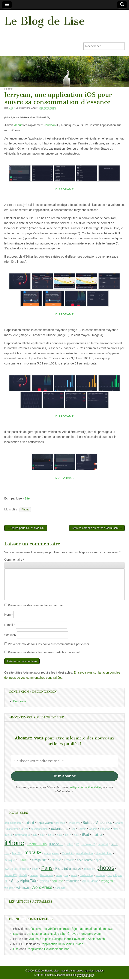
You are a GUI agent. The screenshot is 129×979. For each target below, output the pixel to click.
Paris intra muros (68, 868)
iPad (85, 834)
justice (69, 844)
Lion (6, 853)
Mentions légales (94, 970)
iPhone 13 (56, 844)
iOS (35, 834)
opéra (99, 860)
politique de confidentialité (85, 787)
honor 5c (105, 828)
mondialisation (84, 853)
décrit (18, 125)
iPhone (8, 89)
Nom (8, 614)
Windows (22, 887)
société (100, 875)
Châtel (119, 822)
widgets (9, 887)
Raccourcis (46, 875)
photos (105, 867)
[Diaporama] (64, 189)
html (115, 828)
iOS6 (60, 834)
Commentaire (14, 559)
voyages (107, 881)
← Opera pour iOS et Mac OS (25, 528)
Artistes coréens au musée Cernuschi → (97, 528)
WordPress (42, 887)
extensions (59, 829)
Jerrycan (50, 125)
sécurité (57, 881)
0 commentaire (47, 107)
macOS (33, 852)
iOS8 (77, 834)
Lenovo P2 (88, 844)
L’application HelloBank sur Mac (61, 944)
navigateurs (39, 860)
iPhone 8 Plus (37, 844)
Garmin (82, 828)
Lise (11, 107)
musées (23, 860)
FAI (73, 828)
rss (66, 875)
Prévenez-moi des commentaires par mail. (36, 605)
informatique (22, 834)
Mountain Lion (104, 853)
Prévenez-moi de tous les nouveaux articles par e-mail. (44, 652)
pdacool (89, 868)
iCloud (8, 834)
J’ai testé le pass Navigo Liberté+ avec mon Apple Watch (64, 933)
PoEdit (23, 875)
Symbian (44, 881)
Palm (35, 868)
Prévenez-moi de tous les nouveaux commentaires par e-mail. (49, 644)
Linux (114, 844)
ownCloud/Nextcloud (17, 868)
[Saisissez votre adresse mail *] (64, 761)
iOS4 (42, 834)
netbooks (55, 860)
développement (39, 828)
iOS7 (68, 834)
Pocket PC (10, 875)
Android (29, 822)
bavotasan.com (85, 974)
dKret (24, 828)
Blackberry (74, 822)
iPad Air (97, 834)
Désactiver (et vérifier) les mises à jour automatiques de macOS (70, 928)
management (51, 853)
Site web (10, 635)
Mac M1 (17, 853)
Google (93, 828)
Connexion (20, 701)
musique (9, 860)
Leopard (103, 844)
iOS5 (51, 834)
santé (74, 875)
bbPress (60, 822)
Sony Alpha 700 (23, 881)
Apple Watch (45, 822)
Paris (46, 868)
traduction (72, 881)
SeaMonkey (86, 875)
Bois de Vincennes (97, 823)
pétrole (34, 875)
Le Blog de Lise (44, 21)
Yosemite (60, 887)
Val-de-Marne (90, 881)
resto (59, 875)
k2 (77, 844)
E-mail (9, 625)
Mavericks (68, 853)
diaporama (12, 828)
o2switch (69, 860)
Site (27, 498)
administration (12, 822)
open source (85, 860)
